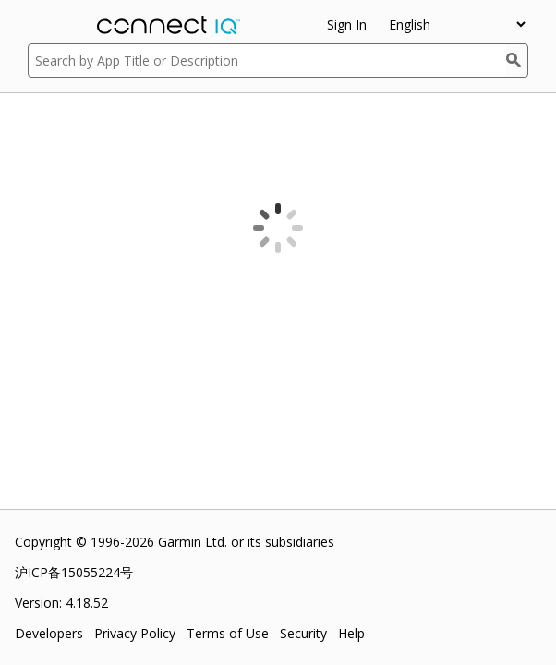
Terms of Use (228, 633)
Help (351, 633)
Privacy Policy (134, 633)
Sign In (347, 24)
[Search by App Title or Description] (267, 60)
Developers (49, 633)
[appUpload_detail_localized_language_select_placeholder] (456, 24)
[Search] (517, 60)
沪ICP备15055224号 (74, 572)
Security (303, 633)
